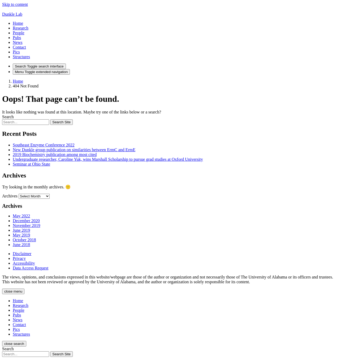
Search (8, 117)
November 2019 (26, 225)
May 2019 (21, 235)
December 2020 (26, 220)
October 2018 (24, 240)
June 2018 (21, 244)
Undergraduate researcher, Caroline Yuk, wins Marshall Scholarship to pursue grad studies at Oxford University (108, 159)
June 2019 (21, 230)
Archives (10, 196)
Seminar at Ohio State (31, 164)
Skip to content (15, 4)
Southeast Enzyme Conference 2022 (43, 145)
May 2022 (21, 216)
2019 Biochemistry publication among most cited (55, 154)
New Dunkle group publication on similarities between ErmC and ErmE (74, 149)
